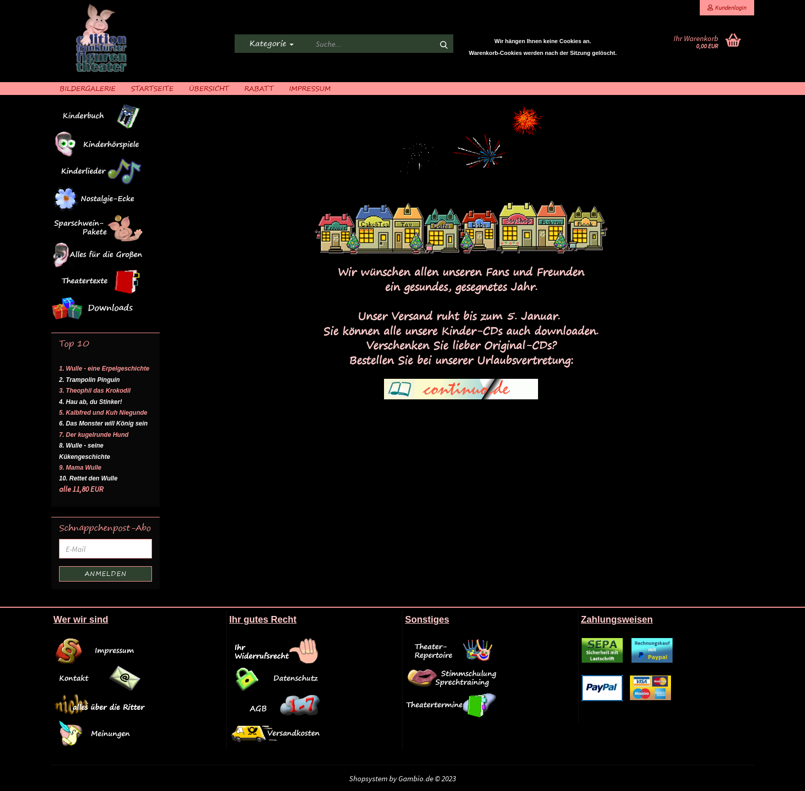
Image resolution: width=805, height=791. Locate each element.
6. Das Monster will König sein (103, 423)
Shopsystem (368, 778)
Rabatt (259, 88)
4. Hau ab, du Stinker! (90, 402)
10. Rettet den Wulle (88, 478)
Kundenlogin (726, 7)
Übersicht (209, 88)
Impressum (310, 88)
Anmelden (106, 573)
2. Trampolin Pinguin (89, 379)
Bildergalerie (88, 88)
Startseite (152, 88)
